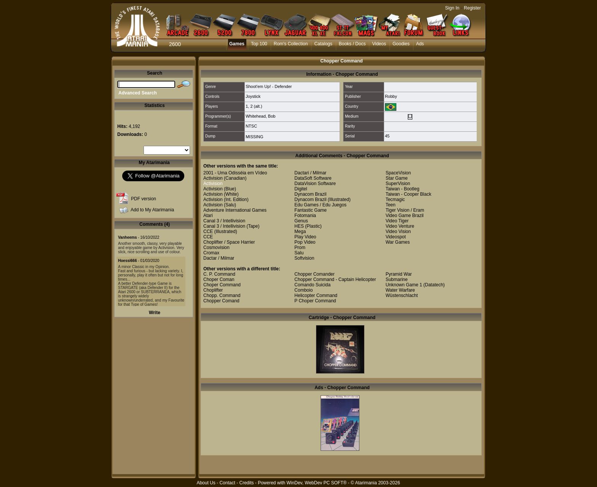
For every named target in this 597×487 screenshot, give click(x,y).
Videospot (396, 237)
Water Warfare (400, 290)
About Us (205, 482)
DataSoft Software (312, 178)
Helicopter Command (315, 295)
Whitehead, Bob (260, 116)
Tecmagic (395, 199)
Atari (208, 215)
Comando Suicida (312, 284)
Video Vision (398, 231)
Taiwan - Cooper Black (408, 194)
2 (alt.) (256, 106)
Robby (391, 96)
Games (236, 43)
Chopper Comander (314, 274)
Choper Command (222, 284)
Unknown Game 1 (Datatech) (415, 284)
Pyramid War (399, 274)
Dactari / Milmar (310, 173)
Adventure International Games (235, 210)
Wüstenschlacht (402, 295)
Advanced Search (137, 93)
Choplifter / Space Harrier (229, 242)
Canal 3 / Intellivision (224, 221)
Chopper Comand (221, 300)
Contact (227, 482)
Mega (300, 231)
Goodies (401, 43)
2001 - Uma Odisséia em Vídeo (235, 173)
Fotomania (305, 215)
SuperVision (398, 183)
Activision (213, 178)
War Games (398, 242)
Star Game (397, 178)
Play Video (305, 237)
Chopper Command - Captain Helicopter (335, 279)
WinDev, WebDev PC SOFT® (317, 482)
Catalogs (323, 43)
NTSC (251, 126)
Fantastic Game (310, 210)
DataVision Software (315, 183)
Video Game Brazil (405, 215)
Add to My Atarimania (152, 209)
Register (472, 8)
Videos (379, 43)
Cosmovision (216, 247)
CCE (208, 231)
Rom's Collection (291, 43)
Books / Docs (352, 43)
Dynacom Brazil (310, 194)
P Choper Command (315, 300)
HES (299, 226)
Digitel (300, 189)
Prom (299, 247)
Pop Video (304, 242)
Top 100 (259, 43)
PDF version (143, 198)
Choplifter (213, 290)
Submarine (397, 279)
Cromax (211, 252)
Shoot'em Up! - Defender (269, 86)
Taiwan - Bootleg (403, 189)
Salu (298, 252)
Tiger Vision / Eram (405, 210)
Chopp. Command (221, 295)
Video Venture (400, 226)
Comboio (303, 290)
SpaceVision (398, 173)
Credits (246, 482)
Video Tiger (397, 221)
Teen (391, 205)
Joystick (253, 96)
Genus (301, 221)
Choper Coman (218, 279)
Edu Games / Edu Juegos (320, 205)
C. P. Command (219, 274)
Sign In (452, 8)
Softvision (304, 258)
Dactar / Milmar (218, 258)
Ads (420, 43)
